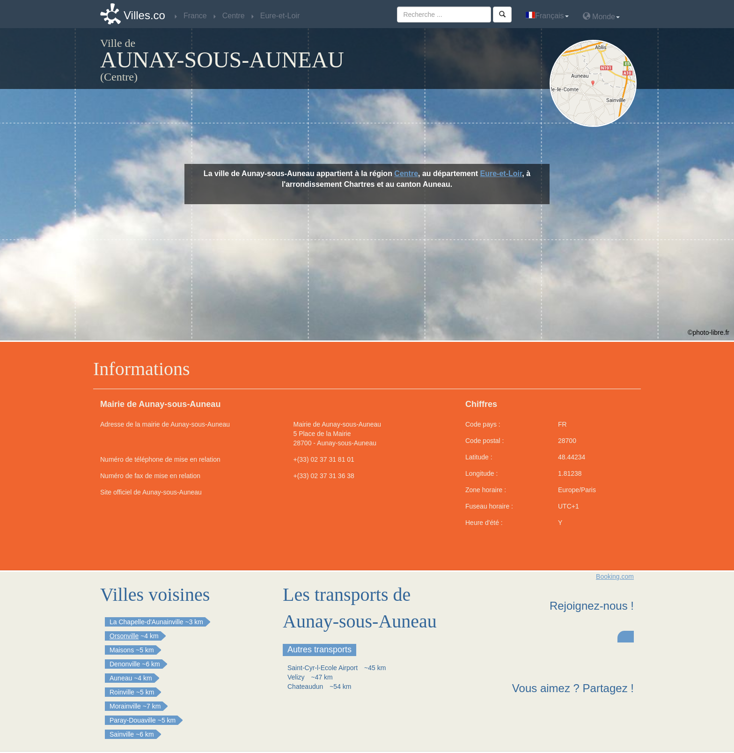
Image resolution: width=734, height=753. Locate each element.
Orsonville (124, 636)
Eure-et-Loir (501, 173)
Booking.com (615, 576)
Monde (601, 16)
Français (547, 16)
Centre (406, 173)
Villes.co (144, 15)
